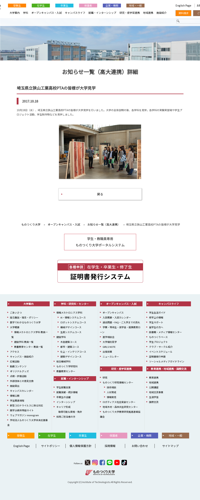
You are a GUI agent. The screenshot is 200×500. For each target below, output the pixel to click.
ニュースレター (111, 356)
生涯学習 (153, 397)
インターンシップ (65, 402)
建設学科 (61, 337)
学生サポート (156, 322)
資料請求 (183, 13)
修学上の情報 (156, 317)
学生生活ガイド (157, 312)
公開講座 (153, 387)
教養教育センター (65, 371)
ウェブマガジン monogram (24, 415)
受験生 (17, 5)
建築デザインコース (70, 356)
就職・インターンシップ (102, 12)
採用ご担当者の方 (65, 416)
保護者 (88, 5)
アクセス (14, 351)
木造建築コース (68, 342)
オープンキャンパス (113, 312)
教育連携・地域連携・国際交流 (168, 369)
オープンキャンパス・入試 (46, 12)
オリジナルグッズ (19, 371)
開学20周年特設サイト (22, 410)
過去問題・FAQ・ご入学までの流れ (121, 322)
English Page (159, 5)
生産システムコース (70, 332)
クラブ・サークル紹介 (161, 346)
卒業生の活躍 (63, 397)
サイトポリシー (50, 446)
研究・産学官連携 (129, 12)
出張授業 (107, 351)
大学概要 (14, 327)
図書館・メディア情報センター (165, 332)
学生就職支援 (63, 387)
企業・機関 (112, 5)
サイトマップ (170, 446)
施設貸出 (14, 386)
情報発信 (111, 397)
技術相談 (111, 387)
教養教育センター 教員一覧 (28, 346)
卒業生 (64, 5)
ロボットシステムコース (73, 322)
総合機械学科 (63, 361)
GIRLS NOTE (109, 346)
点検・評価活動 (18, 376)
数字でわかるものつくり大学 (25, 322)
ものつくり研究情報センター (118, 382)
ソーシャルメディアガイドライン (166, 361)
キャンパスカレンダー (22, 390)
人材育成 (111, 392)
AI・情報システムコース (73, 317)
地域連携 (148, 12)
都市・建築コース (69, 346)
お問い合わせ (140, 446)
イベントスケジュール (160, 351)
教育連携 (153, 377)
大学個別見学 (110, 342)
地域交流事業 (156, 392)
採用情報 (110, 446)
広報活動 (14, 361)
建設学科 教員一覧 (24, 342)
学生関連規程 (17, 400)
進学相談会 (108, 337)
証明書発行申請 (157, 356)
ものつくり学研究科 (67, 366)
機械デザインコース (70, 327)
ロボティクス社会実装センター (119, 402)
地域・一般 (135, 5)
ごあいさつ (16, 312)
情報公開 (14, 395)
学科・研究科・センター (75, 304)
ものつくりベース (158, 337)
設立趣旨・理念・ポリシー (24, 317)
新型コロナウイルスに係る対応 (26, 405)
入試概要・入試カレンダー (117, 317)
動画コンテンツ (18, 366)
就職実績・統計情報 (67, 392)
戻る (100, 194)
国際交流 (153, 402)
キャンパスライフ (75, 12)
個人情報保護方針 (80, 446)
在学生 (41, 5)
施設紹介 (161, 12)
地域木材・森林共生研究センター (120, 407)
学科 (25, 12)
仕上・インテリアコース (73, 351)
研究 (105, 377)
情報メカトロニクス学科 (69, 312)
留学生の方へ (156, 327)
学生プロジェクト (158, 342)
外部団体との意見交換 (22, 381)
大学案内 (15, 12)
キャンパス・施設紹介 (22, 356)
